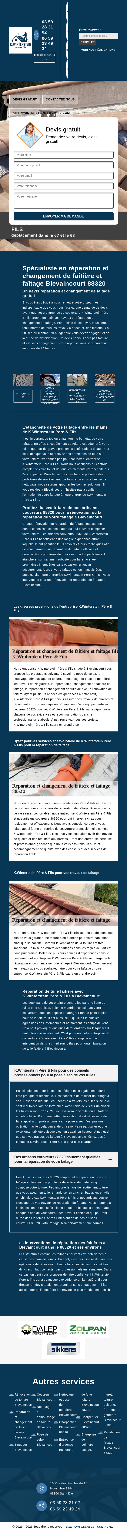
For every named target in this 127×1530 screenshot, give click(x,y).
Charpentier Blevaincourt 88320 (66, 1427)
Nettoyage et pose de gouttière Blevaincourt (66, 1405)
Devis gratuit (25, 99)
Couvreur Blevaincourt (44, 1397)
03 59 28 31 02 (47, 27)
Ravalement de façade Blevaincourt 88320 (111, 1442)
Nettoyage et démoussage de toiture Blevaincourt (44, 1417)
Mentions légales (80, 1526)
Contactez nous (60, 99)
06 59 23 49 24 (47, 43)
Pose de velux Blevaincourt (44, 1439)
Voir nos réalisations (98, 49)
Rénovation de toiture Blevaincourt (22, 1399)
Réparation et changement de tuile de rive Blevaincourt (22, 1424)
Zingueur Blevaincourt (22, 1447)
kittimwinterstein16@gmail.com (41, 112)
